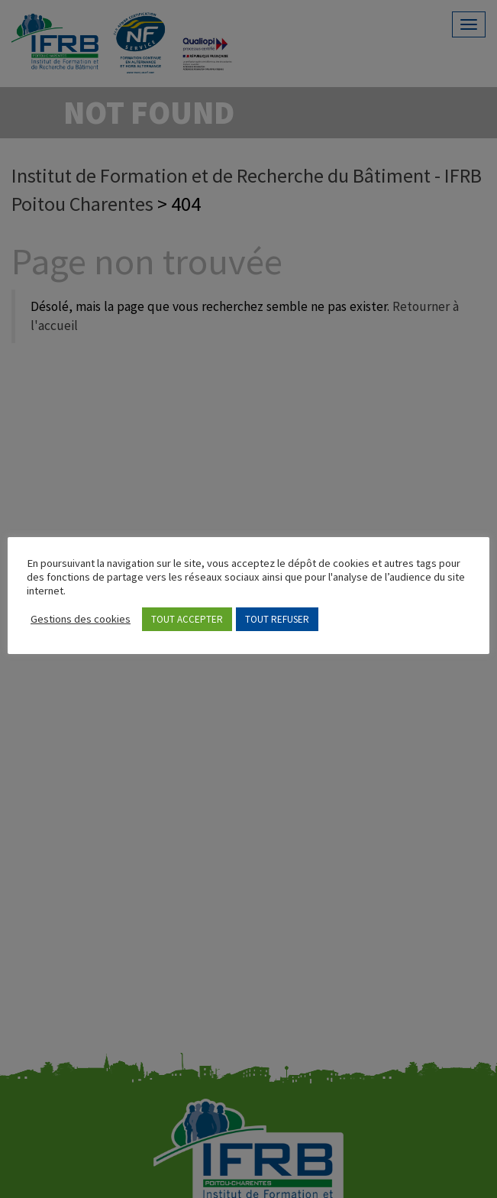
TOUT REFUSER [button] (277, 619)
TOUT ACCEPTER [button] (187, 619)
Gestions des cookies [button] (81, 619)
